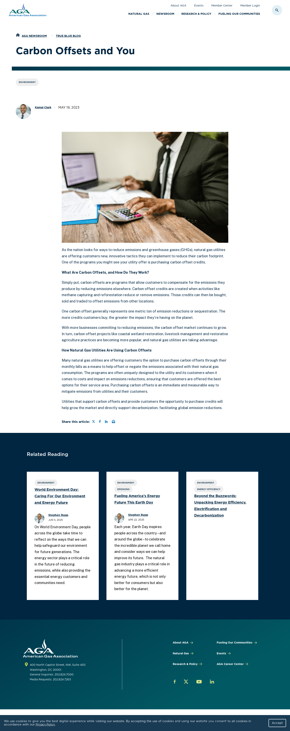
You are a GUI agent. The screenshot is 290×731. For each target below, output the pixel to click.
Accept (277, 723)
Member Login (250, 5)
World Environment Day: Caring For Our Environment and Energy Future (60, 496)
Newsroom (165, 13)
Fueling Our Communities (239, 13)
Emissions (123, 489)
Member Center (221, 5)
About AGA (178, 5)
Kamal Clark (43, 107)
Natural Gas (138, 13)
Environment (27, 82)
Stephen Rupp (58, 515)
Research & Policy (196, 13)
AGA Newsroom (34, 35)
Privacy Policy (45, 724)
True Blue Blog (68, 35)
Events (198, 5)
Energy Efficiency (207, 489)
